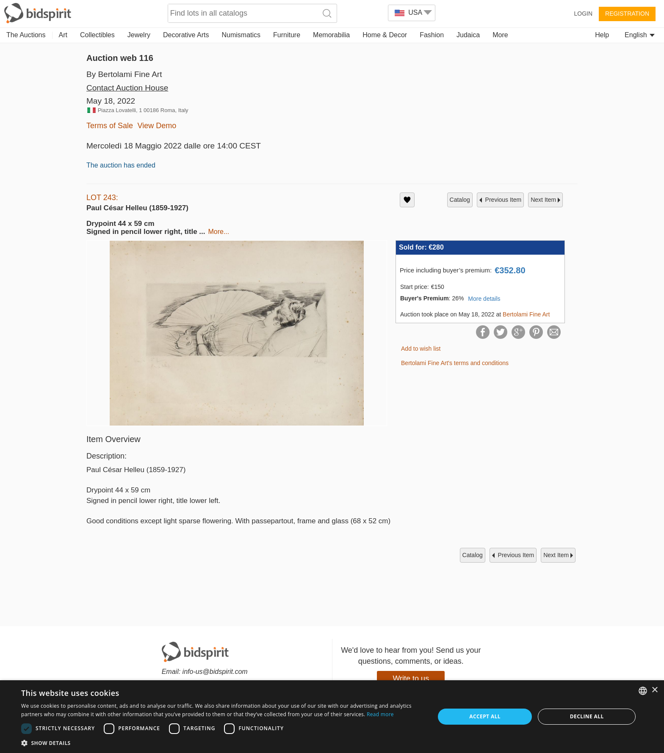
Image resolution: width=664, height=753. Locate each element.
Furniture (286, 34)
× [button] (654, 690)
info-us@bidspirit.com (215, 671)
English (640, 34)
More (500, 34)
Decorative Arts (186, 34)
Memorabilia (331, 34)
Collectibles (97, 34)
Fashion (432, 34)
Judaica (468, 34)
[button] (222, 743)
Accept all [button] (485, 716)
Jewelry (138, 34)
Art (63, 34)
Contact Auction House (127, 87)
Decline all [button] (587, 716)
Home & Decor (384, 34)
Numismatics (240, 34)
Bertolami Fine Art (526, 314)
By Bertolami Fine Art (124, 74)
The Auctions (26, 34)
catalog (460, 199)
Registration (627, 13)
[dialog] (332, 716)
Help (602, 34)
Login (583, 13)
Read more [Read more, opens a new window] (380, 714)
